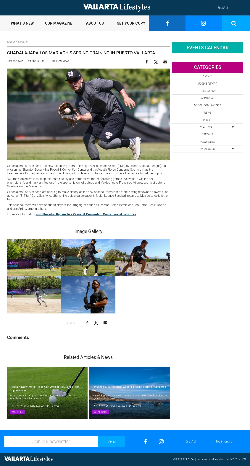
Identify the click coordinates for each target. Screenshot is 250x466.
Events (207, 76)
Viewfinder (207, 141)
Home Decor (208, 90)
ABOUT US (95, 23)
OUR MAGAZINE (58, 23)
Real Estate (217, 126)
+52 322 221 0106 (183, 459)
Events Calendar (208, 47)
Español (222, 7)
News (207, 112)
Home (11, 42)
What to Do (100, 412)
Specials (207, 134)
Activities (17, 412)
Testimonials (224, 441)
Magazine (207, 98)
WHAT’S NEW (22, 23)
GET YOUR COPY (131, 23)
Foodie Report (207, 83)
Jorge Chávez (15, 60)
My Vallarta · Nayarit (207, 105)
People (22, 42)
